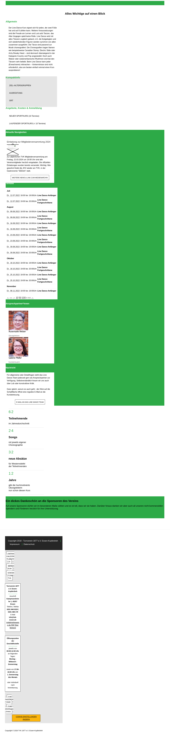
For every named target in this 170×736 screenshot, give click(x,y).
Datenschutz (29, 544)
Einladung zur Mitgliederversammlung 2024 (28, 142)
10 (17, 297)
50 (20, 297)
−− (11, 297)
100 (24, 297)
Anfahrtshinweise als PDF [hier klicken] (12, 625)
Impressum (15, 544)
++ (29, 297)
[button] (31, 85)
